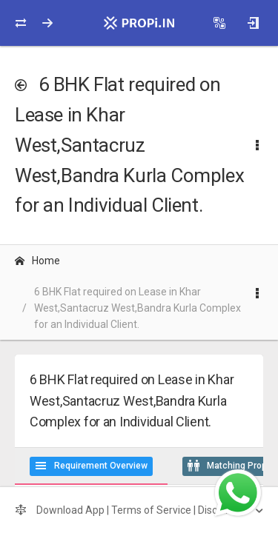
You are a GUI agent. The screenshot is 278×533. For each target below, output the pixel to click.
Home (37, 260)
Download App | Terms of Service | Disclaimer (132, 510)
